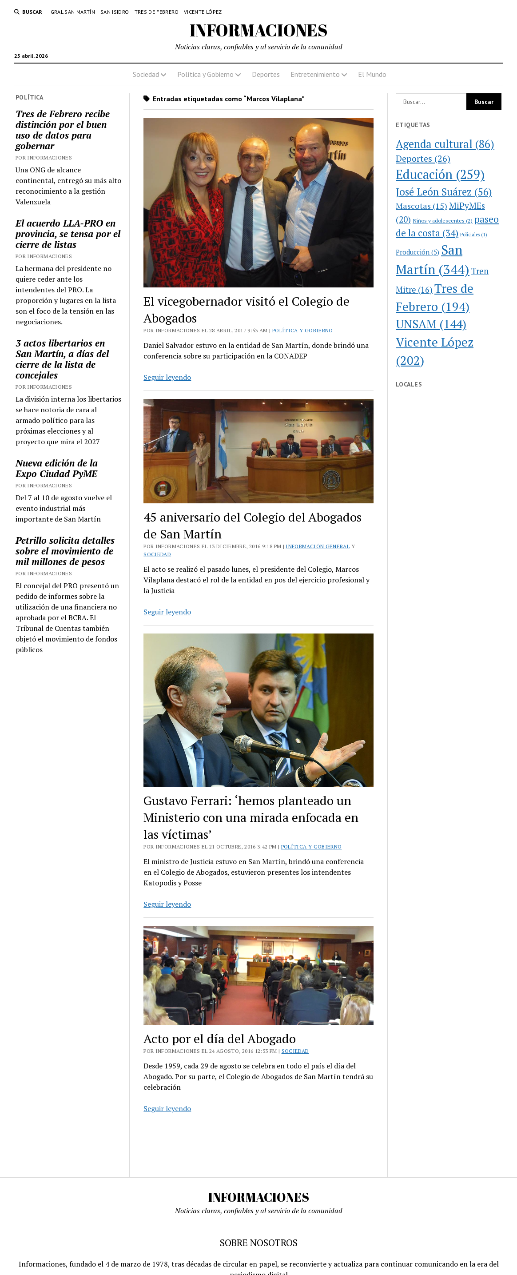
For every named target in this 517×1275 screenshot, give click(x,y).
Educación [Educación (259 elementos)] (440, 174)
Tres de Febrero (157, 11)
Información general (318, 546)
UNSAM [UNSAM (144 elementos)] (431, 323)
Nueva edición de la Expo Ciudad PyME (57, 468)
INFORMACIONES (259, 30)
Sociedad (146, 74)
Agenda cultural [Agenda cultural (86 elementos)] (445, 144)
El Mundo (372, 74)
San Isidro (114, 11)
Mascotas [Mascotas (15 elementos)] (421, 205)
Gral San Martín (73, 11)
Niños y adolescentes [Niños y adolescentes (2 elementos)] (443, 220)
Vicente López (203, 11)
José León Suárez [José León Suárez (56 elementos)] (444, 192)
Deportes (266, 74)
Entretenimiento (315, 74)
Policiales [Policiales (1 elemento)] (473, 234)
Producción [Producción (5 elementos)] (417, 252)
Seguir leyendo (167, 377)
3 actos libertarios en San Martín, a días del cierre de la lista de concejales (62, 359)
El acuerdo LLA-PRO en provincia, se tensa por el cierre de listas (68, 234)
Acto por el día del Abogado (219, 1038)
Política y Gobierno (205, 74)
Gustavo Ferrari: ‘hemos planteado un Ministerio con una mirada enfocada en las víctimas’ (250, 817)
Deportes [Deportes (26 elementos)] (423, 158)
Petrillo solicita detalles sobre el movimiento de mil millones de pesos (65, 551)
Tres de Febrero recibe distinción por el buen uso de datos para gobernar (63, 129)
